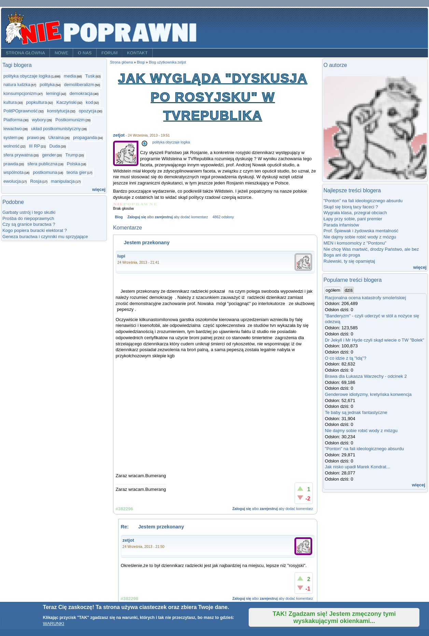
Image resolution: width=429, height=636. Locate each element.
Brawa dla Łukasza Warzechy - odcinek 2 (366, 376)
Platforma (13, 119)
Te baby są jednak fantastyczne (356, 412)
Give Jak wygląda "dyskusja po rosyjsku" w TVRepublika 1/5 (118, 204)
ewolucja (12, 181)
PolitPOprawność (20, 110)
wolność (11, 146)
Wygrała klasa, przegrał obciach (355, 212)
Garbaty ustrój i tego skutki (28, 212)
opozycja (87, 110)
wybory (39, 119)
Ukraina (56, 137)
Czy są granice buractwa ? (28, 224)
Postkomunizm (70, 119)
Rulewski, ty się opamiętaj (349, 261)
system (10, 137)
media (70, 76)
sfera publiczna (42, 163)
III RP (34, 146)
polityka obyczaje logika (27, 76)
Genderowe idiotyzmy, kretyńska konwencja (368, 394)
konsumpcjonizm (20, 93)
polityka (47, 84)
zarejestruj (163, 217)
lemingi (53, 93)
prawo (33, 137)
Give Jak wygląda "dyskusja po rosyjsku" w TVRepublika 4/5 (144, 204)
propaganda (85, 137)
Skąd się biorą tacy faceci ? (350, 206)
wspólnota (13, 172)
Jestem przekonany (143, 242)
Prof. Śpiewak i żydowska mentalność (360, 230)
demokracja (81, 93)
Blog (119, 217)
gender (49, 154)
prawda (10, 163)
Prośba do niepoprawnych (28, 218)
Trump (71, 154)
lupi (121, 256)
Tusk (90, 76)
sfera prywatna (18, 154)
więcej (99, 189)
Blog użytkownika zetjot (167, 62)
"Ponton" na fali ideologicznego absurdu (363, 200)
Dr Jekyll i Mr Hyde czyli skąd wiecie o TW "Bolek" (374, 340)
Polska (73, 163)
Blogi (141, 62)
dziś (348, 290)
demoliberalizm (79, 84)
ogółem (333, 290)
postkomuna (45, 172)
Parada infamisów (341, 224)
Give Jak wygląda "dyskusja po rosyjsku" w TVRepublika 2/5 (127, 204)
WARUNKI (53, 623)
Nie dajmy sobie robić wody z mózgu (359, 236)
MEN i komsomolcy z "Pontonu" (354, 243)
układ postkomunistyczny (56, 128)
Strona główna (25, 53)
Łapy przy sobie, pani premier (352, 218)
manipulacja (63, 181)
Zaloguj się (136, 217)
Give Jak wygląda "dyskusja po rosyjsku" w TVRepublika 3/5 (136, 204)
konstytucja (58, 110)
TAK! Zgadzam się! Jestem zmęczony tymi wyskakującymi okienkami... (334, 617)
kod (89, 102)
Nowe (61, 53)
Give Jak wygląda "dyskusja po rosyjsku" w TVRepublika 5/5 (153, 204)
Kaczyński (66, 102)
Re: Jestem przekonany (152, 526)
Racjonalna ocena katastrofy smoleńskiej (365, 297)
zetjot (119, 135)
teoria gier (76, 172)
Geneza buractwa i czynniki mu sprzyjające (45, 236)
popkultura (36, 102)
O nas (85, 53)
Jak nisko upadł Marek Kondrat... (357, 466)
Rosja (36, 181)
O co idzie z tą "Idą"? (345, 358)
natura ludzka (16, 84)
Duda (54, 146)
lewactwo (12, 128)
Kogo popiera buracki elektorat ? (34, 230)
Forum (109, 53)
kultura (10, 102)
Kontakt (137, 53)
